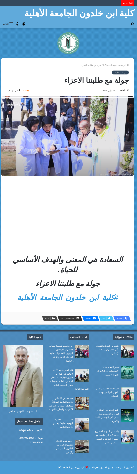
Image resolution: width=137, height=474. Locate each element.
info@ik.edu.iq (26, 430)
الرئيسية (123, 65)
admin (123, 90)
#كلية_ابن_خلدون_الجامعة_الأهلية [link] (67, 298)
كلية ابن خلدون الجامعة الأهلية (70, 467)
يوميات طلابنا (109, 65)
